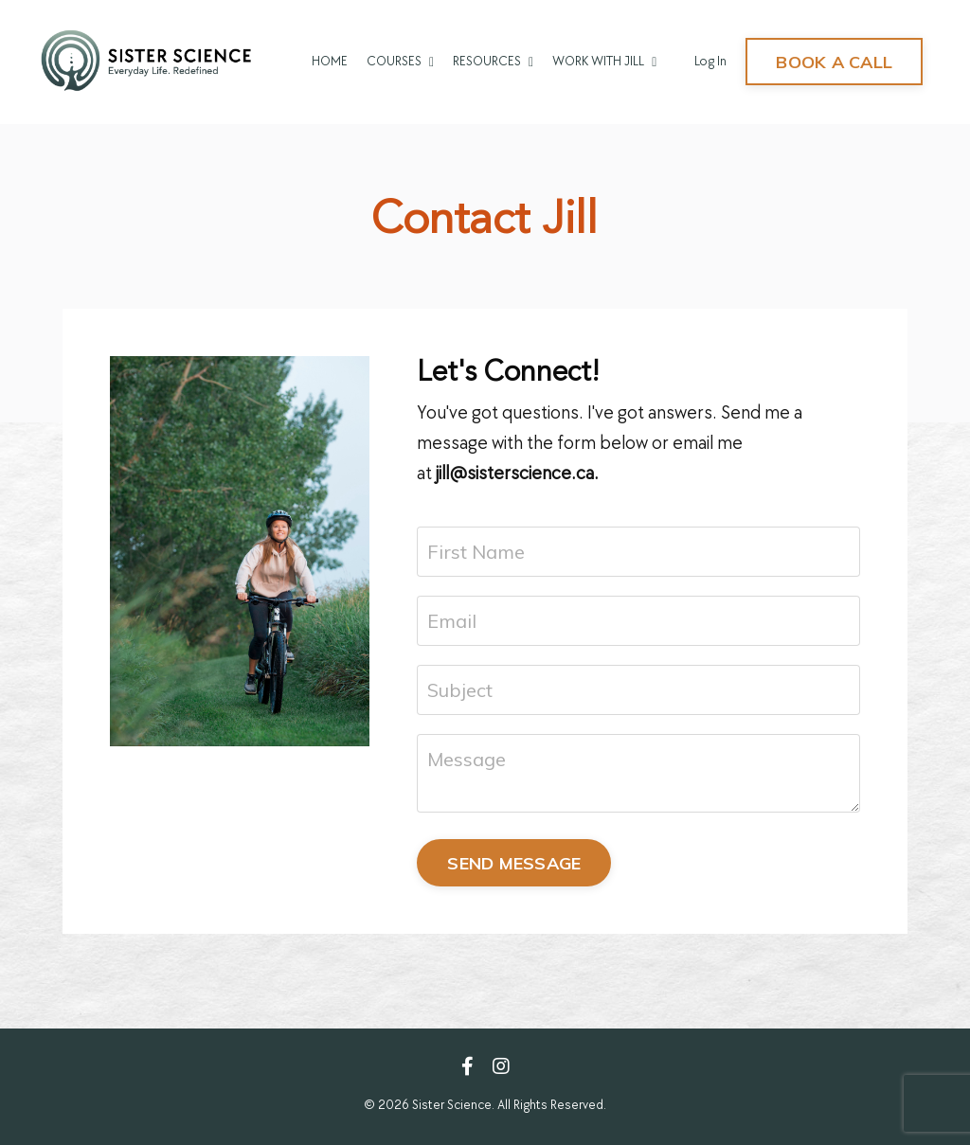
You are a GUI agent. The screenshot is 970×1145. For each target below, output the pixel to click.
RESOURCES (493, 61)
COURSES (400, 61)
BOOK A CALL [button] (834, 62)
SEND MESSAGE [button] (514, 863)
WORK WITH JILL (604, 61)
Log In (710, 61)
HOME (330, 61)
